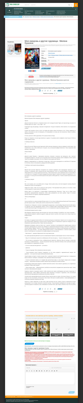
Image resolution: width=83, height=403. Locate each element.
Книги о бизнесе (28, 13)
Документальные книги (39, 12)
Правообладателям (10, 396)
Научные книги (38, 11)
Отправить (72, 392)
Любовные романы (17, 11)
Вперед (60, 90)
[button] (27, 371)
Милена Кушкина (51, 53)
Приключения (16, 13)
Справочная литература (61, 12)
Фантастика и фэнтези (18, 12)
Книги (49, 55)
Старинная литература (61, 11)
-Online (13, 5)
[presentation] (44, 388)
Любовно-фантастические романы (66, 55)
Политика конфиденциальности (24, 396)
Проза (26, 12)
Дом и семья (48, 13)
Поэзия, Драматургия (61, 13)
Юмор (47, 12)
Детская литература (39, 13)
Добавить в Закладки (13, 16)
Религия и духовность (50, 11)
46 (54, 90)
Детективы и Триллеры (29, 11)
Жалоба (31, 76)
